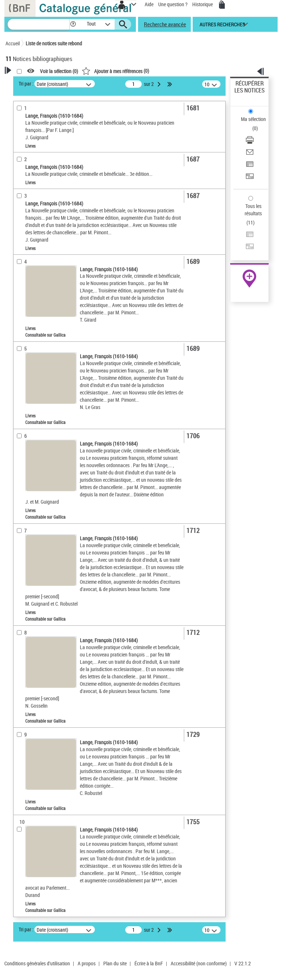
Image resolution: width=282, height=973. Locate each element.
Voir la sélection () (59, 71)
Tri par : (26, 83)
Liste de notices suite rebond (54, 43)
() (115, 70)
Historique (203, 4)
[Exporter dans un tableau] (249, 166)
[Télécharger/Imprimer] (249, 142)
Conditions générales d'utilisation (37, 963)
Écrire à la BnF (148, 963)
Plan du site (115, 963)
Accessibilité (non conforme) (199, 963)
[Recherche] (38, 24)
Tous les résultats (253, 209)
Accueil (12, 43)
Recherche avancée (165, 24)
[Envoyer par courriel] (249, 154)
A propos (87, 963)
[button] (73, 24)
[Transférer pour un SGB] (249, 178)
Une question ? (173, 4)
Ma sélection (253, 119)
